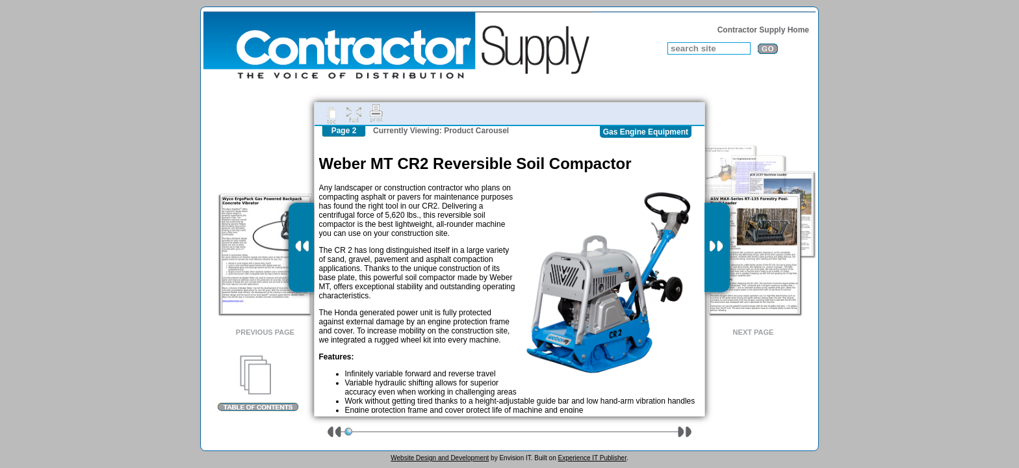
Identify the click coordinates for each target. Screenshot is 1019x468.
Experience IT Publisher (592, 458)
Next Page (753, 332)
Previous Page (265, 332)
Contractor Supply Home (763, 29)
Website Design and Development (440, 458)
